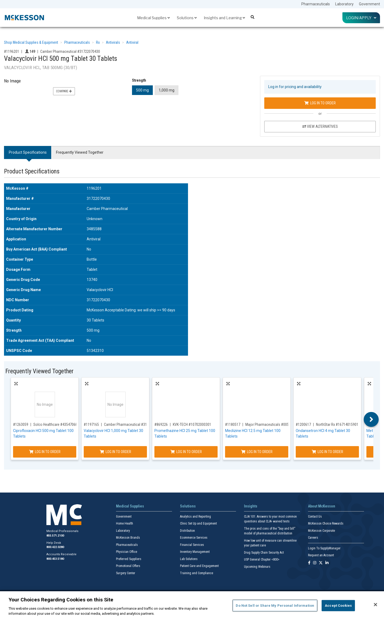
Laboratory (344, 4)
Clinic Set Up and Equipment (198, 523)
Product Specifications (28, 152)
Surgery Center (125, 573)
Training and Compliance (196, 573)
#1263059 (20, 424)
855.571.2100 (55, 535)
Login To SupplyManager (324, 548)
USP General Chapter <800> (261, 559)
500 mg (142, 90)
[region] (192, 605)
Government (369, 4)
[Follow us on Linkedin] (327, 563)
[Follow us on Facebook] (309, 563)
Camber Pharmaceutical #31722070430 (70, 51)
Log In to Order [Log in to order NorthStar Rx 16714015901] (327, 452)
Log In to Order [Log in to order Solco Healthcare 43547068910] (45, 452)
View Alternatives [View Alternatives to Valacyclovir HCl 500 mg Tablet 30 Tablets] (320, 126)
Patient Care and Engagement (199, 566)
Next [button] (371, 419)
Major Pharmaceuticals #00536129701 (274, 424)
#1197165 (91, 424)
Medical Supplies (153, 17)
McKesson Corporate (321, 531)
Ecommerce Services (193, 537)
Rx (98, 42)
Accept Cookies (338, 606)
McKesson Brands (128, 537)
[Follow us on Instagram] (314, 563)
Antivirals (113, 42)
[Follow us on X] (321, 563)
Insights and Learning (224, 17)
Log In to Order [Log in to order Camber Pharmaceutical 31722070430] (320, 103)
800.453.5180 (55, 559)
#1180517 (232, 424)
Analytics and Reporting (195, 516)
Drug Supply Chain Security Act (264, 552)
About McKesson (321, 506)
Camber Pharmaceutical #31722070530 (134, 424)
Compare (64, 91)
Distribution (187, 531)
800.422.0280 (55, 547)
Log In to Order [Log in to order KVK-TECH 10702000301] (186, 452)
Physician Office (126, 552)
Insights (250, 506)
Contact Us (315, 516)
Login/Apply (361, 17)
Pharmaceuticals (315, 4)
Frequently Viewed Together (79, 152)
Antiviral (132, 42)
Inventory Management (195, 552)
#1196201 (11, 51)
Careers (313, 537)
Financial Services (192, 545)
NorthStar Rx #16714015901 (337, 424)
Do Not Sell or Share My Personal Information (275, 606)
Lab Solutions (189, 559)
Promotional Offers (128, 566)
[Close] (375, 604)
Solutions (187, 17)
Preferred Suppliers (128, 559)
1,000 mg (166, 90)
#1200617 (303, 424)
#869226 (161, 424)
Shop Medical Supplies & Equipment (31, 42)
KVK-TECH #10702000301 (192, 424)
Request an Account (321, 555)
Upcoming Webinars (257, 567)
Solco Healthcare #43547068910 (58, 424)
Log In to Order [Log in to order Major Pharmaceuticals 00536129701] (257, 452)
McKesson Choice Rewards (325, 523)
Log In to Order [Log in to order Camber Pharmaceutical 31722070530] (115, 452)
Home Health (124, 523)
